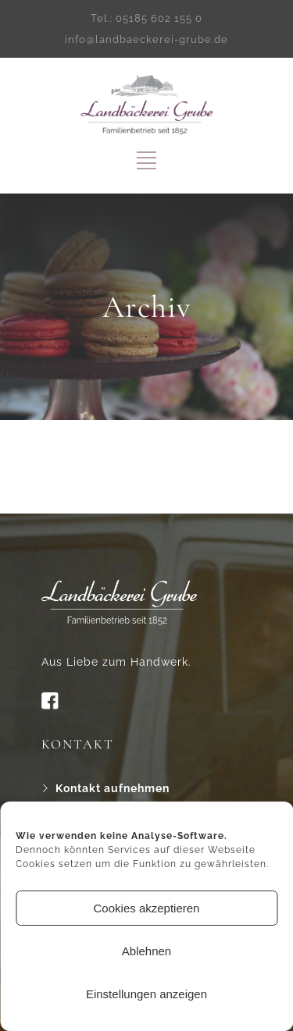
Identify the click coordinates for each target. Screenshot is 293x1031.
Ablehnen (146, 951)
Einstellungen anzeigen (146, 994)
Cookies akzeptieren (147, 908)
